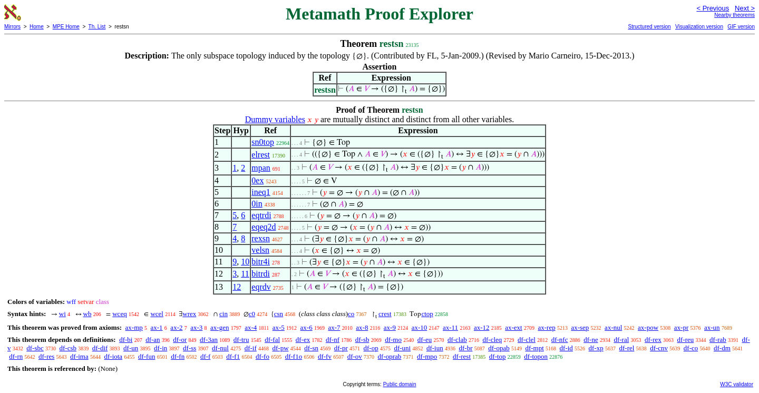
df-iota (113, 356)
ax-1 (157, 327)
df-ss (189, 348)
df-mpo (427, 356)
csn (278, 314)
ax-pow (648, 327)
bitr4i (260, 261)
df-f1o (294, 356)
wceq (119, 314)
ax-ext (513, 327)
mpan (260, 167)
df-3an (209, 339)
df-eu (424, 339)
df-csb (68, 348)
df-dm (722, 348)
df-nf (332, 339)
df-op (371, 348)
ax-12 (482, 327)
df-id (566, 348)
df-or (180, 339)
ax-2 (176, 327)
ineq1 (260, 192)
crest (385, 314)
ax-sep (580, 327)
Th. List (97, 27)
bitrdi (260, 273)
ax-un (712, 327)
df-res (46, 356)
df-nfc (559, 339)
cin (223, 314)
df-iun (434, 348)
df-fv (325, 356)
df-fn (177, 356)
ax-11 (450, 327)
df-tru (241, 339)
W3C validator (736, 384)
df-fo (262, 356)
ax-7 (334, 327)
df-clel (527, 339)
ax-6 (306, 327)
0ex (257, 180)
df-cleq (492, 339)
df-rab (717, 339)
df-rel (627, 348)
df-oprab (390, 356)
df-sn (311, 348)
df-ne (590, 339)
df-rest (462, 356)
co (351, 314)
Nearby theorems (734, 15)
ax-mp (134, 327)
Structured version (649, 27)
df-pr (341, 348)
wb (87, 314)
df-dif (100, 348)
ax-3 (196, 327)
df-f (205, 356)
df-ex (303, 339)
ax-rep (546, 327)
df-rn (16, 356)
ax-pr (681, 327)
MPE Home (66, 27)
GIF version (741, 27)
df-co (691, 348)
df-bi (125, 339)
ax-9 (390, 327)
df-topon (536, 356)
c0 (252, 314)
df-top (497, 356)
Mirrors (12, 27)
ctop (427, 314)
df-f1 (233, 356)
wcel (156, 314)
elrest (260, 154)
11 (245, 273)
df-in (160, 348)
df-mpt (534, 348)
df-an (152, 339)
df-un (130, 348)
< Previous (712, 8)
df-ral (621, 339)
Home (37, 27)
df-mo (393, 339)
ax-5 (279, 327)
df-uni (402, 348)
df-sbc (35, 348)
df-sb (362, 339)
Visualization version (699, 27)
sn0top (262, 141)
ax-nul (613, 327)
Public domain (399, 384)
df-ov (354, 356)
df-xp (596, 348)
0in (256, 203)
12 (236, 286)
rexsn (260, 238)
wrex (189, 314)
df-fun (146, 356)
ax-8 (362, 327)
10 (245, 261)
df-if (251, 348)
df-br (465, 348)
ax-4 (251, 327)
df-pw (280, 348)
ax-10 (419, 327)
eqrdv (260, 286)
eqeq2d (263, 226)
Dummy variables (275, 119)
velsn (260, 249)
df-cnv (659, 348)
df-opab (498, 348)
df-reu (685, 339)
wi (62, 314)
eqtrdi (261, 215)
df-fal (272, 339)
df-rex (653, 339)
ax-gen (219, 327)
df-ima (79, 356)
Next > (745, 8)
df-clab (457, 339)
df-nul (220, 348)
